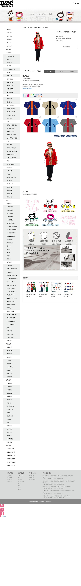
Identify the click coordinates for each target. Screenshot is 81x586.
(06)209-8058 (48, 497)
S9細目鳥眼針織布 (12, 269)
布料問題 (9, 429)
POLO (19, 477)
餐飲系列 (9, 187)
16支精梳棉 (10, 216)
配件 (19, 485)
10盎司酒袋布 (10, 334)
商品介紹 (49, 71)
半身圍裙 (9, 102)
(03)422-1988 (48, 488)
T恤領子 (9, 360)
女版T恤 (9, 403)
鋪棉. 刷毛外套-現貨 (12, 151)
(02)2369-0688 (49, 484)
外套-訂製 (9, 144)
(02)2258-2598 (49, 478)
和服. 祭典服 (10, 89)
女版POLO (10, 409)
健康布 (8, 255)
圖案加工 (9, 347)
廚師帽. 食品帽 (11, 108)
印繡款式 (8, 344)
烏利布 (8, 327)
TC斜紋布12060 (11, 321)
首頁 (25, 27)
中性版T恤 (9, 399)
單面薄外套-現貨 (11, 147)
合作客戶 (9, 46)
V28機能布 (10, 272)
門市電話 (3, 516)
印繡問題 (9, 432)
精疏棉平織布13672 (12, 314)
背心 (8, 121)
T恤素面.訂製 (10, 56)
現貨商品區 (10, 184)
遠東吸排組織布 (11, 301)
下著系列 (9, 193)
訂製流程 (9, 383)
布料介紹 (8, 200)
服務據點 (8, 445)
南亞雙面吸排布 (11, 304)
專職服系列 (10, 85)
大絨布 (8, 252)
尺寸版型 (9, 396)
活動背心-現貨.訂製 (12, 125)
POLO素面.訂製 (11, 69)
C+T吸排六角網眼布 (12, 229)
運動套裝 (9, 62)
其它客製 (9, 180)
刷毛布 (8, 259)
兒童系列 (9, 170)
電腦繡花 (9, 353)
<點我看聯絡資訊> (27, 88)
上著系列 (9, 190)
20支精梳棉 (10, 207)
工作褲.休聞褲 (10, 164)
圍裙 (8, 95)
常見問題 (9, 425)
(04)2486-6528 (49, 493)
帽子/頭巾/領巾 (11, 105)
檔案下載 (9, 442)
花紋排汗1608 (10, 295)
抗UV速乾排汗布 (11, 285)
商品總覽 (8, 49)
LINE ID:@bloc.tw (58, 478)
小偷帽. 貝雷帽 (11, 112)
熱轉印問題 (10, 439)
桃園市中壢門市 (11, 458)
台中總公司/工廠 (11, 462)
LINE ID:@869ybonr (59, 497)
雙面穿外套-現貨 (11, 154)
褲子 (8, 161)
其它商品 (9, 167)
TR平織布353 (10, 324)
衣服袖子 (9, 370)
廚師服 (8, 72)
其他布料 (9, 340)
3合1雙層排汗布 (11, 233)
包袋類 (8, 174)
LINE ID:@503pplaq (59, 484)
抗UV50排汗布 (11, 282)
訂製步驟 (9, 386)
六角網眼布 (10, 242)
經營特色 (9, 39)
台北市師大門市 (11, 455)
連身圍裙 (9, 98)
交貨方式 (9, 393)
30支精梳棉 (10, 213)
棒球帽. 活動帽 (11, 115)
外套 (8, 141)
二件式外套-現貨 (11, 157)
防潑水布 (9, 331)
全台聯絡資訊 (10, 448)
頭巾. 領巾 (9, 118)
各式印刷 (9, 350)
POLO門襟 (10, 367)
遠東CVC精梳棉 (11, 236)
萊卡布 (8, 246)
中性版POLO (10, 406)
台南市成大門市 (11, 465)
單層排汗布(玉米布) (12, 298)
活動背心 (9, 419)
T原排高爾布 (10, 265)
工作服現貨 (10, 92)
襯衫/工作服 (10, 79)
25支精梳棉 (10, 210)
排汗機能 (9, 262)
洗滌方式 (72, 71)
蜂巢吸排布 (10, 308)
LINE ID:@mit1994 (58, 493)
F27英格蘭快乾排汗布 (12, 278)
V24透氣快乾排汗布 (12, 275)
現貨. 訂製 (9, 75)
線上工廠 (9, 42)
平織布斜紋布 (10, 311)
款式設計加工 (32, 479)
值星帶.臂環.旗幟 (11, 177)
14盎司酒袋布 (10, 337)
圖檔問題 (9, 435)
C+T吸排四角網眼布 (12, 226)
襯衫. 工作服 (10, 82)
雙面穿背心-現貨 (11, 134)
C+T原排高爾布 (11, 223)
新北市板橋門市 (11, 452)
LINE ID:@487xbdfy (59, 488)
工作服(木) (9, 197)
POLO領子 (10, 363)
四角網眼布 (10, 239)
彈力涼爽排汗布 (11, 288)
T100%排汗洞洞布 (12, 291)
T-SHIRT (9, 52)
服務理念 (9, 36)
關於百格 (9, 32)
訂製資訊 (8, 380)
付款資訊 (9, 390)
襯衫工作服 (10, 416)
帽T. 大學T (9, 59)
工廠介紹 (8, 29)
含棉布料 (9, 203)
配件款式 (9, 376)
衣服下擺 (9, 373)
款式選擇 (9, 357)
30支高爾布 (10, 220)
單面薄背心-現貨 (11, 131)
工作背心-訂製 (10, 128)
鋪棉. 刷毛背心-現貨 (12, 138)
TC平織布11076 (11, 317)
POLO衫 (9, 65)
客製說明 (60, 71)
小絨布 (8, 249)
